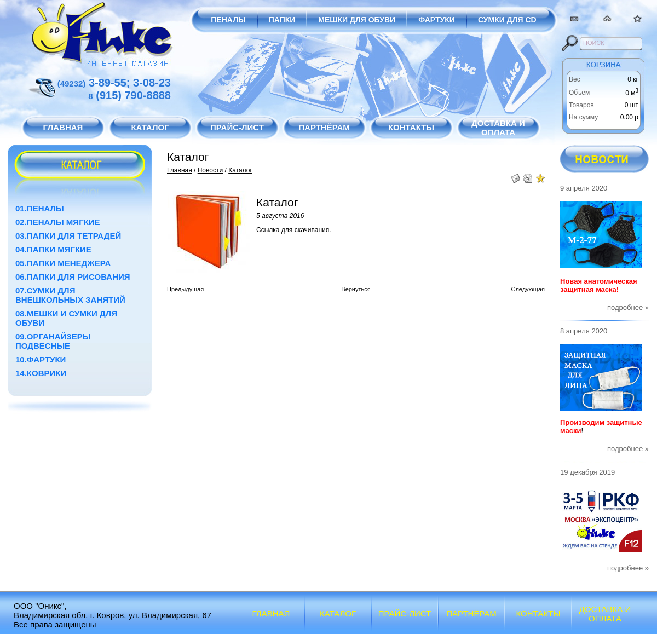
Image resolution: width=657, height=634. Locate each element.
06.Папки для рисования (72, 276)
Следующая (528, 289)
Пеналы (228, 19)
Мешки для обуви (356, 19)
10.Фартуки (40, 359)
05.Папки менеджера (63, 263)
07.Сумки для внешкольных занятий (70, 295)
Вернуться (355, 289)
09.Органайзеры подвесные (52, 341)
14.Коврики (40, 373)
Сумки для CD (507, 19)
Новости (210, 170)
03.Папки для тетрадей (68, 235)
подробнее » (628, 307)
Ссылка (267, 230)
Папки (282, 19)
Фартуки (436, 19)
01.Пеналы (39, 208)
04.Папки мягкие (53, 249)
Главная (179, 170)
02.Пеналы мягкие (57, 222)
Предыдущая (185, 289)
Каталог (240, 170)
